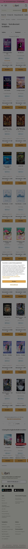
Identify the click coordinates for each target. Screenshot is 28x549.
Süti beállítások (14, 284)
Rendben (14, 281)
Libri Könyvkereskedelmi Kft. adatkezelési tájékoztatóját (11, 276)
